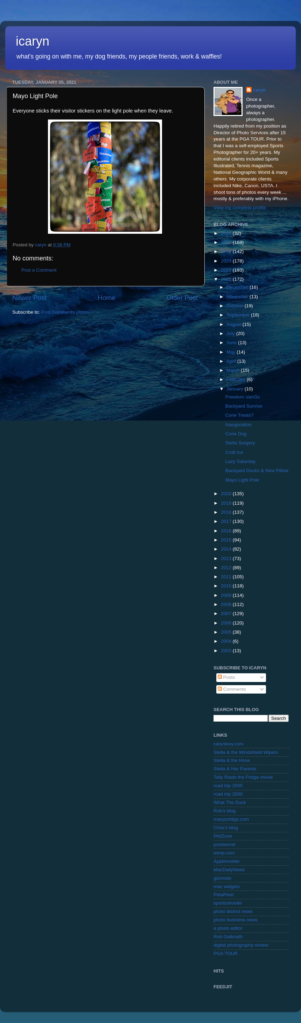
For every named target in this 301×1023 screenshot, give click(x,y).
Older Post (182, 297)
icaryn (32, 41)
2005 (227, 632)
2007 (227, 613)
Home (106, 297)
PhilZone (223, 836)
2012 (227, 567)
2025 (227, 242)
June (232, 342)
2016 (227, 530)
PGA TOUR (226, 953)
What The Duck (230, 802)
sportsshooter (228, 903)
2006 (227, 623)
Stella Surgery (240, 442)
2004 (227, 641)
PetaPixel (223, 894)
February (236, 379)
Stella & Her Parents (235, 768)
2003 (227, 650)
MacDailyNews (229, 869)
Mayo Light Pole (242, 480)
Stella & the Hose (232, 760)
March (233, 370)
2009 (227, 595)
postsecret (224, 844)
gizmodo (222, 878)
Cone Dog (236, 433)
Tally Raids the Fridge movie (243, 777)
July (231, 333)
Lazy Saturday (240, 461)
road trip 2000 (228, 794)
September (238, 315)
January (235, 388)
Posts (226, 677)
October (235, 305)
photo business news (236, 919)
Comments (232, 689)
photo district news (233, 911)
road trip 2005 (228, 785)
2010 (227, 585)
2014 (227, 549)
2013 (227, 558)
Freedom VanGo (242, 397)
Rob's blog (225, 810)
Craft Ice (234, 452)
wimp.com (224, 852)
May (231, 352)
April (231, 361)
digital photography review (241, 945)
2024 (227, 251)
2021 (227, 279)
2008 (227, 604)
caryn (259, 90)
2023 (227, 261)
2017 (227, 521)
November (238, 296)
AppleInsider (227, 861)
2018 (227, 512)
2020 (227, 493)
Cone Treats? (239, 415)
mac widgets (227, 886)
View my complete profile (240, 207)
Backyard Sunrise (243, 406)
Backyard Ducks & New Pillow (256, 470)
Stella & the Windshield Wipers (246, 752)
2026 (227, 233)
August (234, 324)
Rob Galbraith (228, 936)
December (238, 287)
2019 (227, 503)
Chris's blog (226, 827)
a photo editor (228, 928)
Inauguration (238, 424)
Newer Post (29, 297)
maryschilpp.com (231, 819)
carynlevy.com (228, 743)
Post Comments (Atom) (65, 312)
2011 (227, 576)
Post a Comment (39, 270)
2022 (227, 270)
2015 (227, 540)
